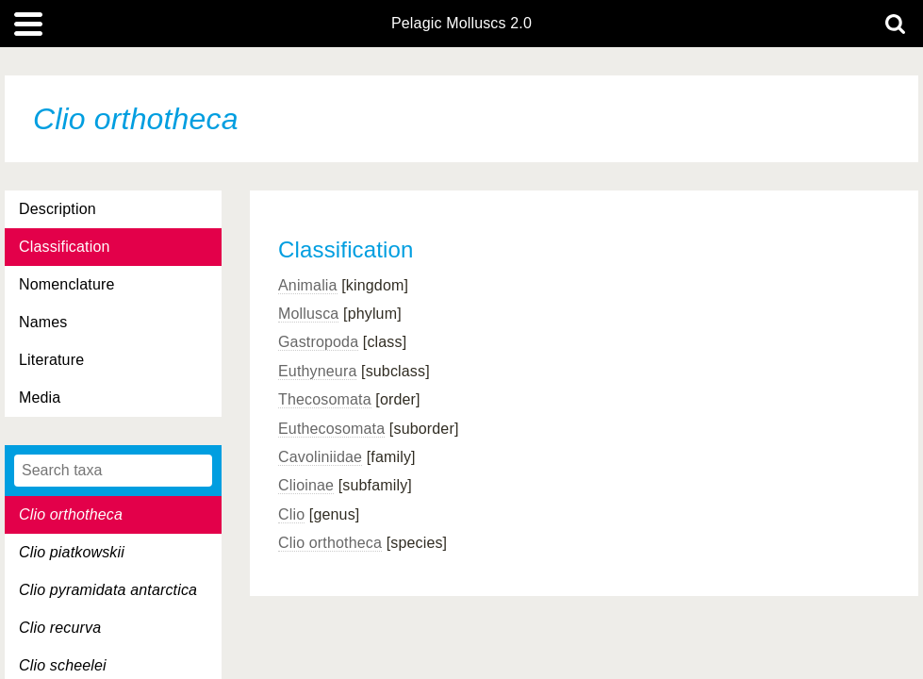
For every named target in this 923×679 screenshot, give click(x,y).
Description (57, 209)
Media (39, 397)
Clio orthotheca (330, 543)
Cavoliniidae (320, 457)
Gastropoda (318, 342)
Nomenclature (67, 284)
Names (43, 322)
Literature (51, 360)
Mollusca (308, 314)
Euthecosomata (331, 429)
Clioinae (306, 485)
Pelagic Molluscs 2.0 (461, 23)
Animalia (308, 285)
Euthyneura (317, 371)
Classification (64, 247)
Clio (291, 514)
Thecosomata (324, 399)
